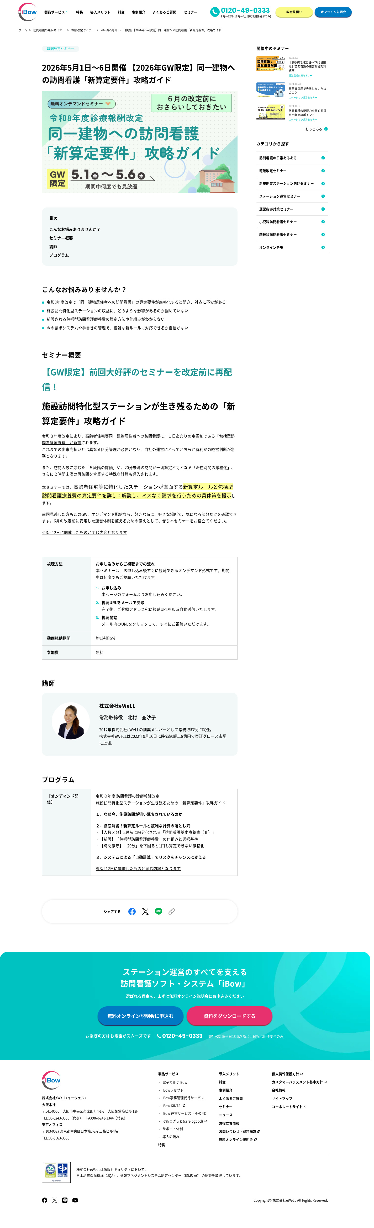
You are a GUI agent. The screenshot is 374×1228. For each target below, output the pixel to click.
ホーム (22, 30)
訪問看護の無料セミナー (49, 30)
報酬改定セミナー (82, 30)
